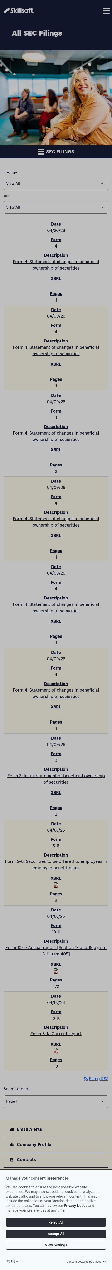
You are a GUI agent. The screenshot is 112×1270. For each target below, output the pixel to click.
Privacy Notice (75, 1214)
